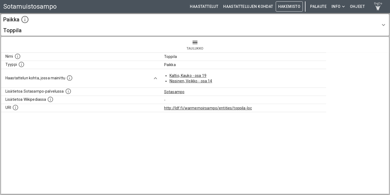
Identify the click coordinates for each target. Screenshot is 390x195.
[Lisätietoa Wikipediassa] (50, 99)
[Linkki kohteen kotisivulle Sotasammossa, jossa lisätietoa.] (68, 91)
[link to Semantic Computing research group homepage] (378, 6)
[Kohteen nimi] (17, 56)
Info (338, 7)
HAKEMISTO (289, 7)
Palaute (318, 7)
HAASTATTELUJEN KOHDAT (248, 7)
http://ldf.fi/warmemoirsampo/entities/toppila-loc (208, 108)
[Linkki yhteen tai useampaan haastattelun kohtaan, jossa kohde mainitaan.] (69, 78)
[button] (195, 25)
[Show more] (155, 78)
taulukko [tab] (195, 45)
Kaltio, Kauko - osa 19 (188, 75)
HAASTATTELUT (204, 7)
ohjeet (357, 7)
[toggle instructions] (25, 19)
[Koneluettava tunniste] (15, 107)
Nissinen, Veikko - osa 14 (191, 81)
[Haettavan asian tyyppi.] (21, 64)
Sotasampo (174, 92)
